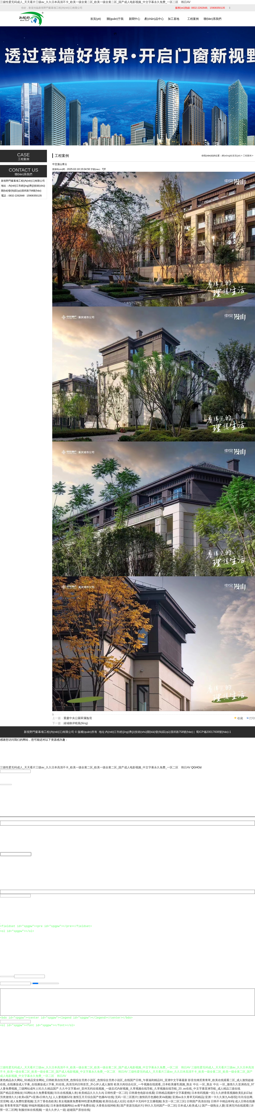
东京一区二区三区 (173, 1101)
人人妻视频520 (62, 1097)
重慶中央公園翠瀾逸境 (78, 718)
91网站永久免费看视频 (38, 1092)
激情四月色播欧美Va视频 (155, 1097)
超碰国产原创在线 (78, 1109)
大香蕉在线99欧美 (107, 1105)
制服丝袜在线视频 (30, 1109)
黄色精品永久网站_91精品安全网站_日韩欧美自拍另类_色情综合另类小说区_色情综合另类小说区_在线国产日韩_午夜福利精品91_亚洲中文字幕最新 (93, 1080)
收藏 (240, 718)
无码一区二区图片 (126, 1097)
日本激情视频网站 (61, 1105)
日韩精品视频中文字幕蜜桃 (173, 1092)
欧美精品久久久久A (91, 1092)
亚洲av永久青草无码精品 (188, 1097)
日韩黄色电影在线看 (141, 1092)
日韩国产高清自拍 (198, 1101)
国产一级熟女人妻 (213, 1105)
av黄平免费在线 (84, 1105)
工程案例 (193, 18)
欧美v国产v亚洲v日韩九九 (35, 1097)
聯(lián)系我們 (212, 18)
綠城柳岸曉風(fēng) (76, 723)
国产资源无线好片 (131, 1105)
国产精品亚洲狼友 (11, 1092)
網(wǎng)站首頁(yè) (231, 155)
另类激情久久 (8, 1097)
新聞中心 (134, 18)
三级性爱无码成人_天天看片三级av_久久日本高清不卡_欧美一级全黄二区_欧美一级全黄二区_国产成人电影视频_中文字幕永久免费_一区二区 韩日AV (95, 2)
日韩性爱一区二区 (116, 1092)
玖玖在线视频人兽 (65, 1092)
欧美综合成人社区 (114, 1101)
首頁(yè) (95, 18)
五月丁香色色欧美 (45, 1101)
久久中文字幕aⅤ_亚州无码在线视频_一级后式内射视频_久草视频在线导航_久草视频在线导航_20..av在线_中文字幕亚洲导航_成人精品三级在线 (149, 1088)
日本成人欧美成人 (189, 1105)
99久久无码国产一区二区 (160, 1105)
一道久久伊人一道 (54, 1109)
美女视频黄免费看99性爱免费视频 (79, 1101)
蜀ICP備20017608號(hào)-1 (213, 731)
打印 (252, 718)
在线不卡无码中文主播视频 (144, 1101)
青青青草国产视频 (15, 1105)
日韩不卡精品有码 (222, 1101)
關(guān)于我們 (115, 26)
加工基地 (173, 18)
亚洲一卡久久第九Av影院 (221, 1097)
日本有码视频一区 (202, 1092)
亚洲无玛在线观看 (237, 1105)
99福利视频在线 (39, 1105)
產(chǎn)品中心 (154, 18)
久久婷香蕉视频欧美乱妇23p (233, 1092)
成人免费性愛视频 (21, 1101)
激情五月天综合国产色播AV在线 (93, 1097)
